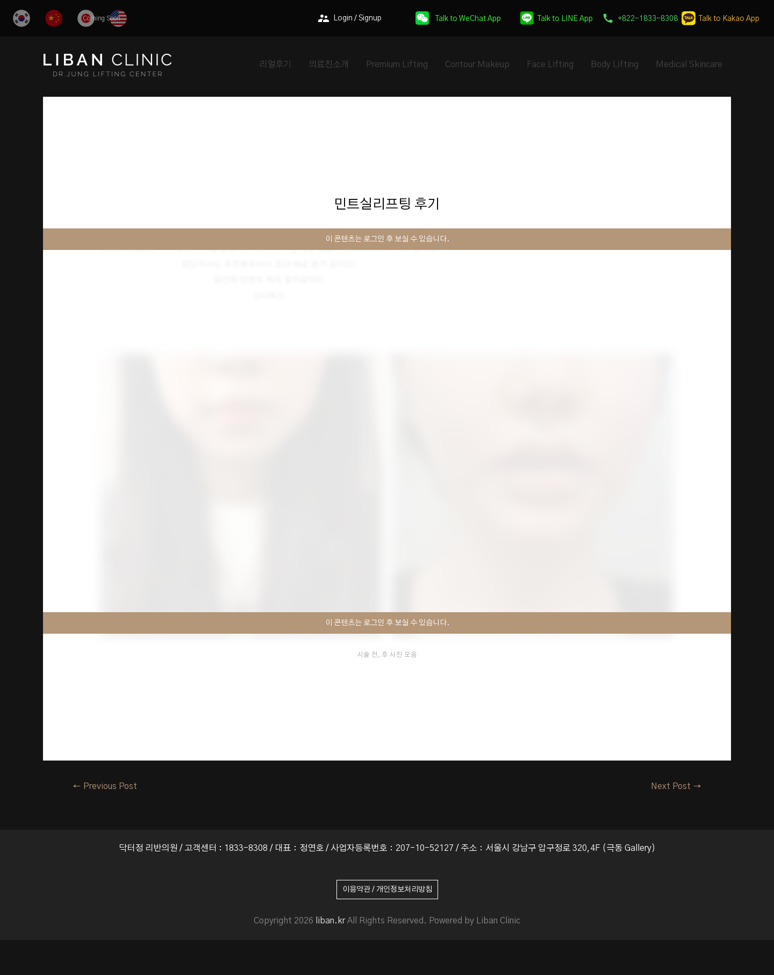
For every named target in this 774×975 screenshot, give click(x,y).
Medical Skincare (689, 64)
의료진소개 (329, 64)
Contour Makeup (477, 64)
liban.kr (330, 920)
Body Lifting (615, 64)
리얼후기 (275, 64)
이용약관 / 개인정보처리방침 (387, 889)
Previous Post (105, 786)
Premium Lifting (397, 64)
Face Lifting (550, 64)
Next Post (676, 786)
